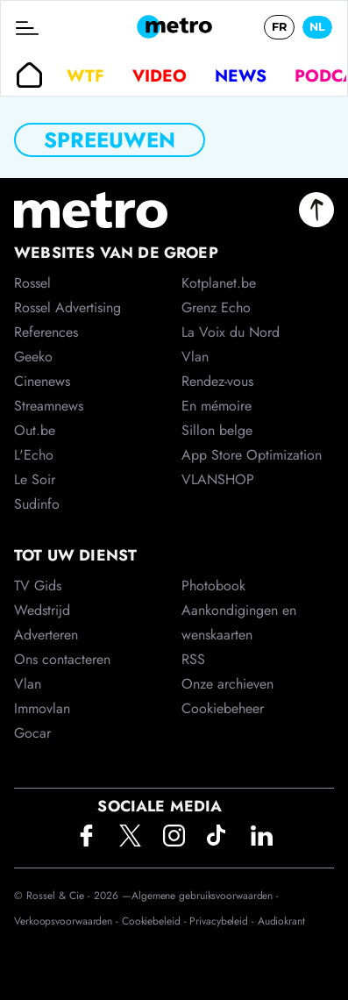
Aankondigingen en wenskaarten (238, 622)
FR (279, 26)
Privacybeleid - (223, 921)
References (46, 332)
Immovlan (42, 708)
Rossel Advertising (67, 307)
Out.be (34, 430)
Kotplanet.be (218, 283)
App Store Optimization (251, 455)
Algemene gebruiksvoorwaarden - (205, 896)
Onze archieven (227, 684)
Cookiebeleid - (156, 921)
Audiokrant (281, 921)
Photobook (213, 585)
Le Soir (34, 479)
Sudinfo (37, 504)
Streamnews (48, 406)
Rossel (32, 283)
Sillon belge (216, 430)
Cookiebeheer (222, 708)
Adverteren (46, 635)
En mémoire (216, 406)
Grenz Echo (216, 307)
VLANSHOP (217, 479)
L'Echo (33, 455)
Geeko (33, 356)
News (240, 75)
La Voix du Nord (230, 332)
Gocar (32, 733)
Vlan (27, 684)
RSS (193, 659)
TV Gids (37, 585)
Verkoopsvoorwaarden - (68, 921)
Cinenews (42, 381)
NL (317, 26)
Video (159, 75)
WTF (85, 75)
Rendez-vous (217, 381)
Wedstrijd (42, 610)
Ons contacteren (62, 659)
